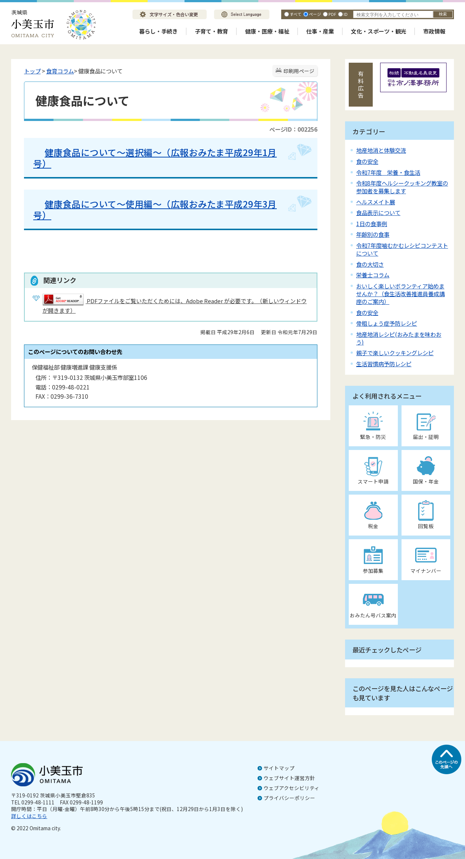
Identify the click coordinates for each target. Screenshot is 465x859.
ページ (315, 14)
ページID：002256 (293, 129)
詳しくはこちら (29, 816)
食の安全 (367, 161)
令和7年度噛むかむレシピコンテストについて (402, 249)
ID (346, 14)
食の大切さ (370, 264)
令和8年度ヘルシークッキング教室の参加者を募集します (402, 187)
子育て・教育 (211, 31)
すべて (296, 14)
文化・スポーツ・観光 (378, 31)
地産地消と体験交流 (381, 150)
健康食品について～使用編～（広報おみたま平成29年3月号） (155, 209)
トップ (32, 71)
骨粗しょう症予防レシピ (386, 323)
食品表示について (378, 212)
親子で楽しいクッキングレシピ (395, 353)
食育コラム (60, 71)
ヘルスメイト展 (375, 202)
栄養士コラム (372, 275)
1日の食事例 (371, 223)
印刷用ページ (298, 71)
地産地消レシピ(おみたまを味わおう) (398, 338)
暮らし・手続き (158, 31)
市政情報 (434, 31)
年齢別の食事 (372, 234)
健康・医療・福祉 (267, 31)
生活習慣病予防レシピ (383, 364)
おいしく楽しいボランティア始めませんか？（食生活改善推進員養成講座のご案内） (400, 293)
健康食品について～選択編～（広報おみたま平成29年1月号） (155, 158)
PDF (332, 14)
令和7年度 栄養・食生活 (388, 172)
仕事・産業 (320, 31)
